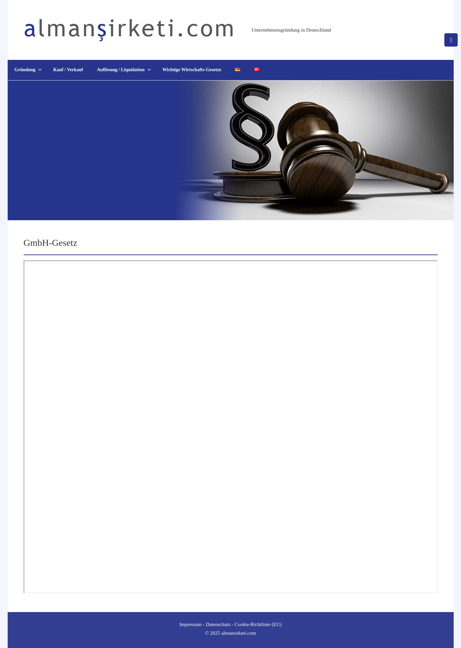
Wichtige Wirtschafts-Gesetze (191, 69)
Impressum (190, 624)
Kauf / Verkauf (68, 69)
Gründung (28, 69)
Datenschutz (218, 624)
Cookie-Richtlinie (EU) (258, 624)
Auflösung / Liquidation (124, 69)
